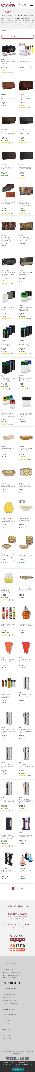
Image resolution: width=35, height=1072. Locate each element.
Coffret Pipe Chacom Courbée (8, 62)
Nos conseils (6, 1020)
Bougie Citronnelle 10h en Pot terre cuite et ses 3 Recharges (8, 555)
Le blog (5, 1017)
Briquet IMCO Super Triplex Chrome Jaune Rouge (26, 731)
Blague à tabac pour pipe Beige (25, 273)
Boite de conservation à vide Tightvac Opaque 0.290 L (8, 344)
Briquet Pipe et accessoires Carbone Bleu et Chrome (8, 836)
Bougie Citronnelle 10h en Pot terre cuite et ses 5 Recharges (26, 555)
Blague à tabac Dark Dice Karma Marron (8, 167)
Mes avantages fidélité (10, 1000)
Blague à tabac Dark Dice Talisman (8, 203)
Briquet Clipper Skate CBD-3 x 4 (8, 625)
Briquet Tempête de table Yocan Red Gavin (26, 871)
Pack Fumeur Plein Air (26, 61)
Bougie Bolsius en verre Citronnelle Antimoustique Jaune (8, 520)
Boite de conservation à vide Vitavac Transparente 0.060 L (8, 414)
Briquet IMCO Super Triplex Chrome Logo (26, 765)
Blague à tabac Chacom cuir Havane (8, 97)
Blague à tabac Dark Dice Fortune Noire (25, 132)
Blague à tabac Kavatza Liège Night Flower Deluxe (8, 239)
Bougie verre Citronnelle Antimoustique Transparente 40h (7, 591)
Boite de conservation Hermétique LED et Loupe (26, 414)
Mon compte (7, 997)
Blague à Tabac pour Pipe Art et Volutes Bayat (8, 274)
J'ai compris (17, 1069)
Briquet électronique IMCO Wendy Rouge (25, 660)
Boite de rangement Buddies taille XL (25, 449)
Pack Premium (7, 1041)
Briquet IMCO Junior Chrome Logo (25, 695)
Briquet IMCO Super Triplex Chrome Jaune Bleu (8, 731)
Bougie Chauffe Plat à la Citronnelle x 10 (26, 519)
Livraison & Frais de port (10, 1003)
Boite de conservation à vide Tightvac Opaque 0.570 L (26, 344)
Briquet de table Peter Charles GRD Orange (26, 625)
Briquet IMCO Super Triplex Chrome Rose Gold (25, 801)
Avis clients (6, 1023)
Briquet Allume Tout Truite (25, 589)
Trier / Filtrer (17, 37)
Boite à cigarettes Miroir (7, 308)
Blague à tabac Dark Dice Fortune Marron (8, 132)
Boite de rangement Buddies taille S (8, 449)
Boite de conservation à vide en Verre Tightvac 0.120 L (26, 309)
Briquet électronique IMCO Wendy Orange (8, 660)
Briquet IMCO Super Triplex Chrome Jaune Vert (8, 766)
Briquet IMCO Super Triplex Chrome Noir (8, 800)
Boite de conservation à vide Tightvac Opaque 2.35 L (8, 379)
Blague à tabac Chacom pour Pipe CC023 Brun (25, 98)
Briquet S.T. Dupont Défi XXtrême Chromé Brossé (8, 871)
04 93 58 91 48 (8, 969)
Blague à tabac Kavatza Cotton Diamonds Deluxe (25, 203)
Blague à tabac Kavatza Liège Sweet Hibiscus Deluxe (25, 239)
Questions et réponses (9, 1014)
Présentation (7, 1035)
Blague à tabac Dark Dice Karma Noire (25, 167)
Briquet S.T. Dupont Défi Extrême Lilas (25, 835)
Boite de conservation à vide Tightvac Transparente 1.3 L (26, 379)
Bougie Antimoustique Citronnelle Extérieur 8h (25, 486)
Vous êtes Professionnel (10, 1044)
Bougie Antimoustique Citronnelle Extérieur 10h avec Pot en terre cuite (8, 486)
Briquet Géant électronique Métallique (6, 696)
